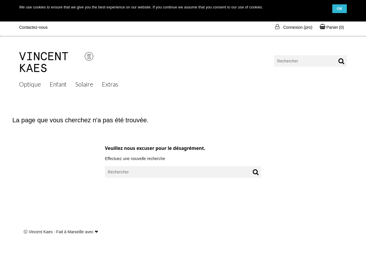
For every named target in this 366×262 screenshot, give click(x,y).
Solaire (84, 84)
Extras (110, 84)
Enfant (58, 84)
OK (339, 8)
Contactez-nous (33, 27)
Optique (30, 84)
